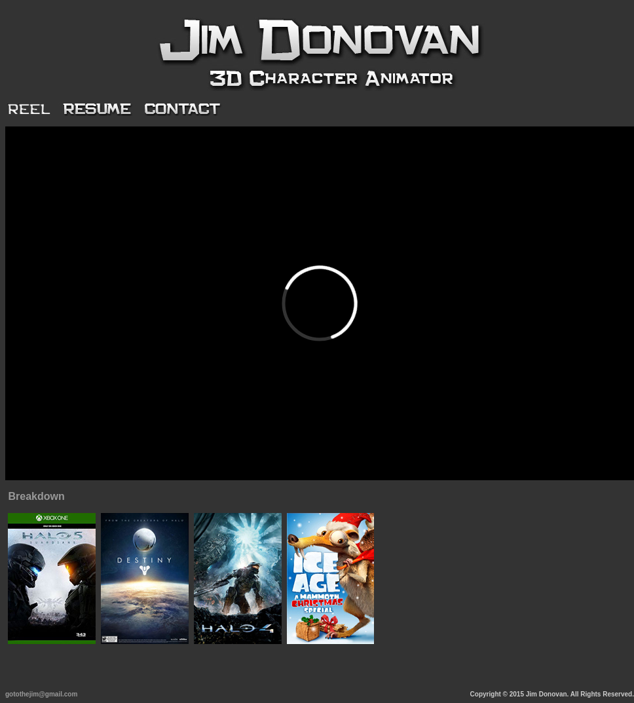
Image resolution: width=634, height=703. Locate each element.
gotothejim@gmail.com (41, 694)
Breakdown (36, 496)
